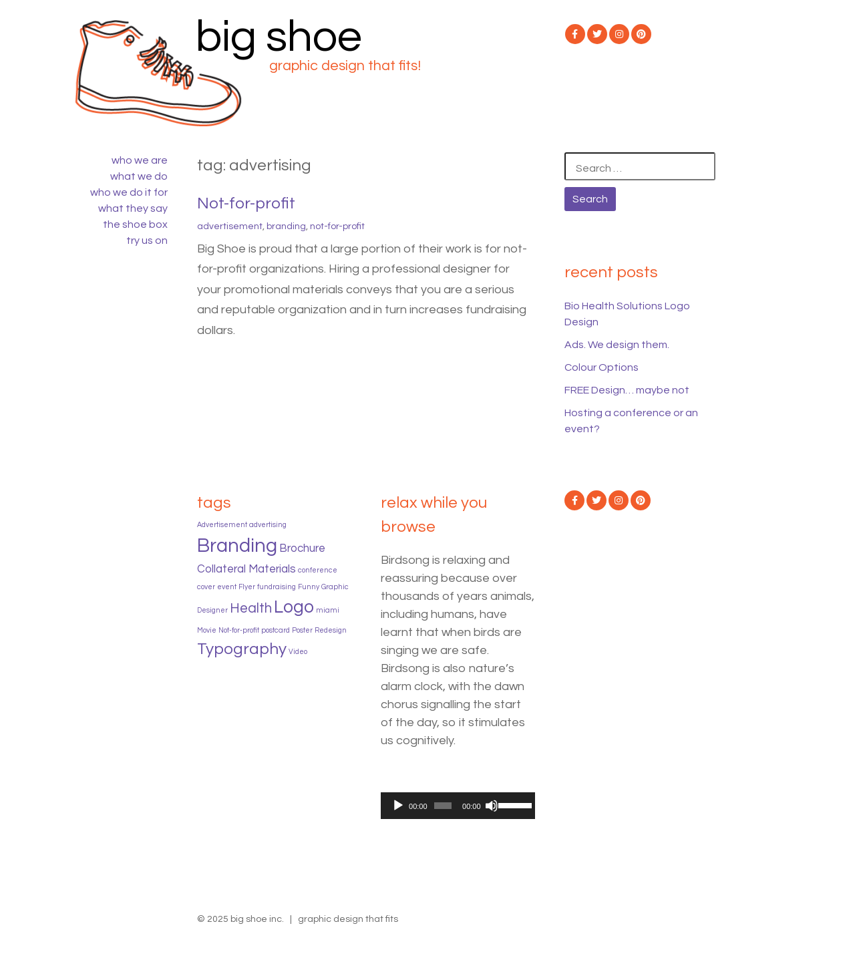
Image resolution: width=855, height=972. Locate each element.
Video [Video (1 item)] (298, 651)
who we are (140, 160)
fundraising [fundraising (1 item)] (276, 587)
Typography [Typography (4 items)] (242, 649)
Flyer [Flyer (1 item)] (246, 587)
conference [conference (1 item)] (317, 570)
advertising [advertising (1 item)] (268, 524)
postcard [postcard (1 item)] (275, 630)
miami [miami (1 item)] (327, 610)
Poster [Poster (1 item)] (302, 630)
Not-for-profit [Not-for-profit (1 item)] (238, 630)
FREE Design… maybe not (626, 390)
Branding (286, 226)
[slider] (443, 805)
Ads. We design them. (616, 344)
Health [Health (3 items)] (251, 608)
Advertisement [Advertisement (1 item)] (222, 524)
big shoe (279, 37)
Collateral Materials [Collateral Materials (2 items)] (246, 569)
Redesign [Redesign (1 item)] (331, 630)
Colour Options (601, 367)
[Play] (398, 805)
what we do (139, 176)
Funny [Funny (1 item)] (308, 587)
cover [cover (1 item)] (206, 587)
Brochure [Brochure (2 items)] (302, 548)
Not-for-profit (246, 203)
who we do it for (129, 192)
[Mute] (491, 805)
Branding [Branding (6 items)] (237, 546)
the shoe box (135, 224)
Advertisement (230, 226)
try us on (147, 240)
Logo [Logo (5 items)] (294, 607)
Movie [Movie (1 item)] (206, 630)
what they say (133, 208)
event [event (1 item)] (226, 587)
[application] (458, 805)
